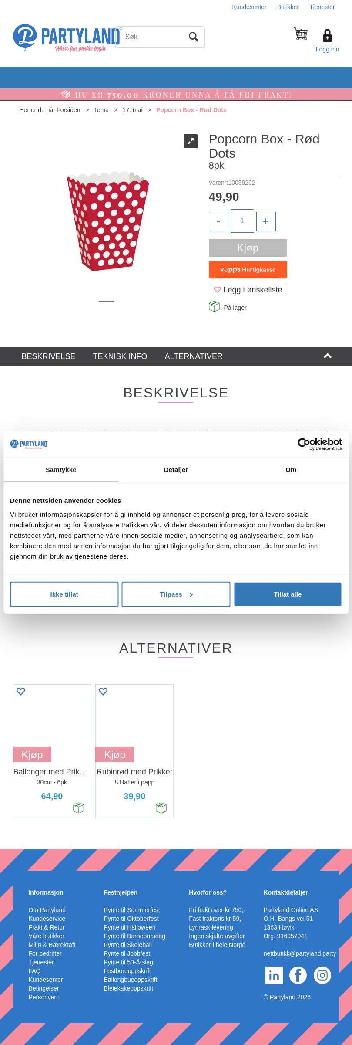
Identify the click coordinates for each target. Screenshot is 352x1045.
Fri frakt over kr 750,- (217, 909)
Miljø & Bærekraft (51, 944)
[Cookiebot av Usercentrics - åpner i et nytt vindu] (304, 444)
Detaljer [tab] (176, 469)
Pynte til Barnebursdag (135, 936)
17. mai (133, 109)
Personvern (44, 997)
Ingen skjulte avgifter (217, 936)
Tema (101, 109)
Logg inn (327, 49)
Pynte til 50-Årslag (129, 962)
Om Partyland (47, 909)
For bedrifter (44, 953)
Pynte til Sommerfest (132, 909)
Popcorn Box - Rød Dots (191, 109)
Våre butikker (46, 936)
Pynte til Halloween (130, 927)
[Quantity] (242, 221)
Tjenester (322, 6)
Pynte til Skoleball (128, 944)
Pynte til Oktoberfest (131, 918)
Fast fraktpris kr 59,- (216, 918)
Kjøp (247, 248)
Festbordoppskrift (127, 970)
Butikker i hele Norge (217, 944)
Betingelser (43, 988)
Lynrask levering (211, 927)
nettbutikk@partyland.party (300, 953)
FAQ (34, 970)
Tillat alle (288, 593)
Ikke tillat (64, 593)
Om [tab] (290, 469)
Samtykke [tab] (61, 469)
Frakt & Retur (46, 927)
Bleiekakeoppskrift (129, 988)
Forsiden (68, 109)
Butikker (288, 6)
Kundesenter (249, 6)
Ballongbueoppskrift (131, 979)
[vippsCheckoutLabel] (248, 269)
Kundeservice (46, 918)
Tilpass (176, 593)
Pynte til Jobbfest (127, 953)
